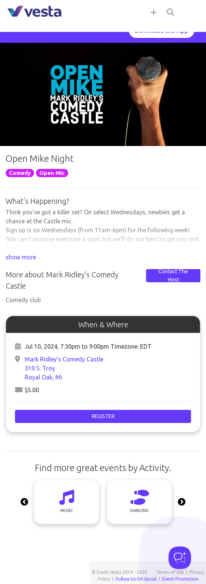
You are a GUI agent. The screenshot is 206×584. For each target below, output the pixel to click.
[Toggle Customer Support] (180, 557)
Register (103, 416)
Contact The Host (173, 275)
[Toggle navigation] (191, 12)
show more (21, 257)
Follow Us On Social (136, 578)
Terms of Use (170, 572)
